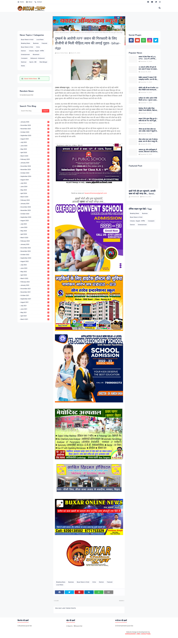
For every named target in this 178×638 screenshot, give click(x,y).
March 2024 (35, 197)
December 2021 (35, 288)
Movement (36, 54)
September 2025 (35, 135)
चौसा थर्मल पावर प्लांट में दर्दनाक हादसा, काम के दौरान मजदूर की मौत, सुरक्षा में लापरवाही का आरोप (148, 140)
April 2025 (35, 152)
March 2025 (35, 156)
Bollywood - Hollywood (37, 58)
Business (36, 43)
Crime (38, 47)
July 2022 (35, 265)
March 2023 (35, 237)
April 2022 (35, 275)
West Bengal (43, 62)
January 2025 (35, 163)
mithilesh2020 (130, 634)
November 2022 (35, 251)
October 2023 (35, 214)
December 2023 (35, 207)
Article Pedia (146, 634)
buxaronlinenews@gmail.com (96, 193)
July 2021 (35, 305)
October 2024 (35, 173)
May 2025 (35, 149)
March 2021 (35, 319)
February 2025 (35, 159)
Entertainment (25, 54)
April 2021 (35, 316)
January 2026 (35, 122)
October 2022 (35, 254)
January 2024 (35, 203)
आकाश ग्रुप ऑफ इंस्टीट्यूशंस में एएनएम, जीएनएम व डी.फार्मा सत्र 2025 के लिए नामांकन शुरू (148, 151)
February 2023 (35, 241)
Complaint (24, 58)
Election (23, 51)
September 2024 (35, 176)
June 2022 (35, 268)
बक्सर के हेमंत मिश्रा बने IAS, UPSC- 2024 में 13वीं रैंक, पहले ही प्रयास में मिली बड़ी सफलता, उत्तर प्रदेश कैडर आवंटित (147, 58)
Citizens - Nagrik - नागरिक (36, 51)
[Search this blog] (31, 111)
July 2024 (35, 183)
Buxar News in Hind (27, 47)
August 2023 (35, 220)
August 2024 (35, 180)
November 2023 (35, 210)
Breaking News (25, 43)
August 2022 (35, 261)
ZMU (138, 634)
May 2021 (35, 312)
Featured (44, 43)
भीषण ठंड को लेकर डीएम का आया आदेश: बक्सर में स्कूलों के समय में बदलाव (148, 130)
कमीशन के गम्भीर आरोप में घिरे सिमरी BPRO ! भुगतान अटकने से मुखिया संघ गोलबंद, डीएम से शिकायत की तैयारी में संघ (148, 99)
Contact (38, 2)
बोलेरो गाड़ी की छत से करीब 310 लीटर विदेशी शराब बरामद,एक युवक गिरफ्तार (148, 89)
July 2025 (35, 142)
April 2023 (35, 234)
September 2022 (35, 258)
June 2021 (35, 309)
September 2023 (35, 217)
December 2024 (35, 166)
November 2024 (35, 169)
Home (20, 2)
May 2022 (35, 271)
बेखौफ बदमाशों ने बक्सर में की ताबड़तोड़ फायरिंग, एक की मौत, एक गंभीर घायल (148, 78)
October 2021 (35, 295)
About (29, 2)
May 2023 (35, 231)
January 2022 (35, 285)
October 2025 (35, 132)
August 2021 (35, 302)
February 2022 (35, 282)
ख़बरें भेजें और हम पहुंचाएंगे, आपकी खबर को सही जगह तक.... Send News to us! (142, 192)
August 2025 (35, 139)
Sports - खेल (32, 62)
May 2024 (35, 190)
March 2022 (35, 278)
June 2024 (35, 186)
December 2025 (35, 125)
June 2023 (35, 227)
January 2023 (35, 244)
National (23, 62)
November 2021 (35, 292)
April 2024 (35, 193)
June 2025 (35, 146)
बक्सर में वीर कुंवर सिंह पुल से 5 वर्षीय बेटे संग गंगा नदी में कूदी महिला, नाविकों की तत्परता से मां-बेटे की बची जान (148, 120)
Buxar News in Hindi (27, 39)
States (23, 66)
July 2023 (35, 224)
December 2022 (35, 248)
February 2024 (35, 200)
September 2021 (35, 299)
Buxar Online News (30, 79)
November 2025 (35, 129)
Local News (39, 39)
